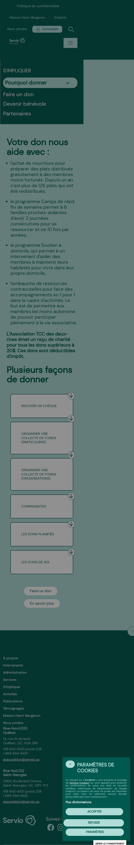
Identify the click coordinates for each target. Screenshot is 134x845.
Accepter (94, 812)
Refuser (94, 823)
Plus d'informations (78, 802)
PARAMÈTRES (95, 832)
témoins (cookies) (79, 782)
